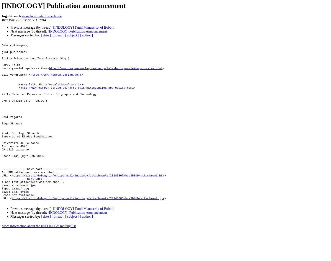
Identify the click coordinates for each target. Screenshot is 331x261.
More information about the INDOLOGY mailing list (39, 257)
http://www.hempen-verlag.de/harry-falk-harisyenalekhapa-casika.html (105, 73)
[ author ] (86, 35)
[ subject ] (72, 35)
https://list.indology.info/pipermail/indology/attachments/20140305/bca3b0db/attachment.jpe (88, 229)
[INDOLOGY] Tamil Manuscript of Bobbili (83, 27)
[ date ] (46, 35)
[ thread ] (58, 35)
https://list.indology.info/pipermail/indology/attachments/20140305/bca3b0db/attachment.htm (88, 202)
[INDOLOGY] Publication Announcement (77, 31)
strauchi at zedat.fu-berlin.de (42, 16)
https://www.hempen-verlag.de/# (56, 81)
